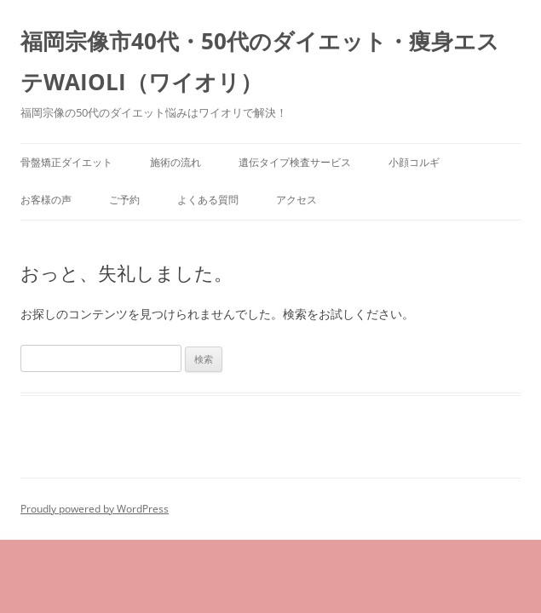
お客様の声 (46, 199)
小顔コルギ (414, 162)
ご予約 (124, 199)
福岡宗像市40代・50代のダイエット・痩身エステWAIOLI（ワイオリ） (259, 61)
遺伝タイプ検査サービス (295, 162)
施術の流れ (175, 162)
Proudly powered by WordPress (94, 508)
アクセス (296, 199)
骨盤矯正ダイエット (66, 162)
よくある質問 (208, 199)
